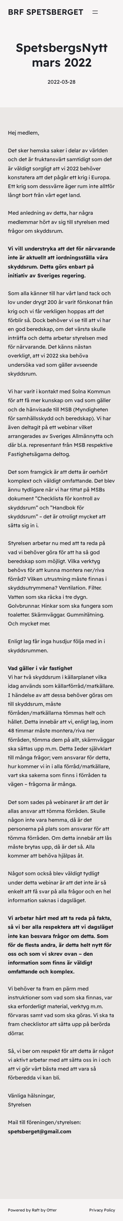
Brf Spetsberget (45, 12)
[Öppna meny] (95, 12)
